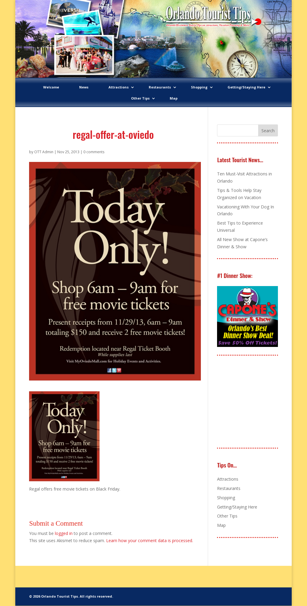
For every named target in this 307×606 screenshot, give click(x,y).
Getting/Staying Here (246, 87)
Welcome (51, 87)
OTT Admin (43, 151)
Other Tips (140, 98)
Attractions (119, 87)
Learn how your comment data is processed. (149, 540)
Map (173, 98)
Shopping (199, 87)
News (83, 87)
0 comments (93, 151)
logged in (64, 533)
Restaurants (160, 87)
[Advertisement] (262, 402)
